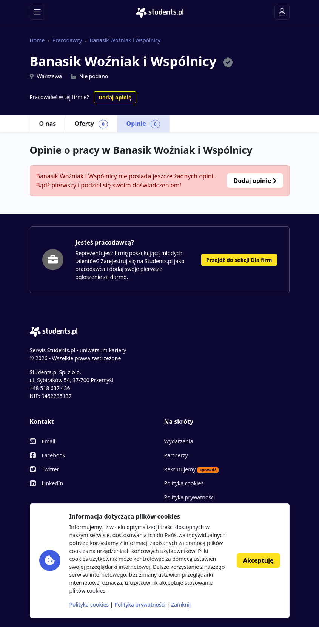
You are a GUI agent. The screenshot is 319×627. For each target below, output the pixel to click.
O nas (47, 123)
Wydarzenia (178, 441)
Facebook (54, 455)
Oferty (91, 123)
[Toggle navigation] (37, 12)
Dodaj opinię (115, 97)
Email (48, 441)
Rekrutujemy (191, 469)
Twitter (50, 469)
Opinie (143, 123)
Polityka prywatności (189, 497)
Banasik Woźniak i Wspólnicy (124, 40)
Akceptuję (258, 560)
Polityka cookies (184, 483)
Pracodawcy (67, 40)
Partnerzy (176, 455)
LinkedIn (52, 483)
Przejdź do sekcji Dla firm (239, 259)
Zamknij (181, 604)
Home (37, 40)
